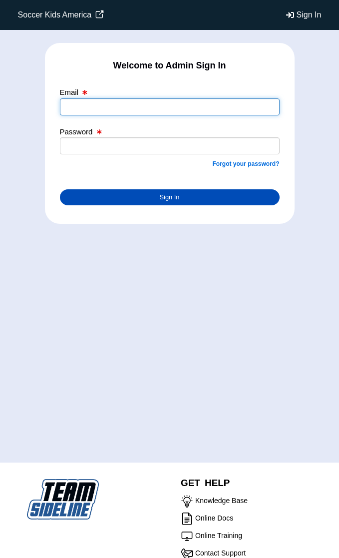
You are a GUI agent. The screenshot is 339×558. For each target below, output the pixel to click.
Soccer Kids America (61, 14)
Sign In (309, 14)
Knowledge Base (221, 501)
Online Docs (214, 518)
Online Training (218, 536)
